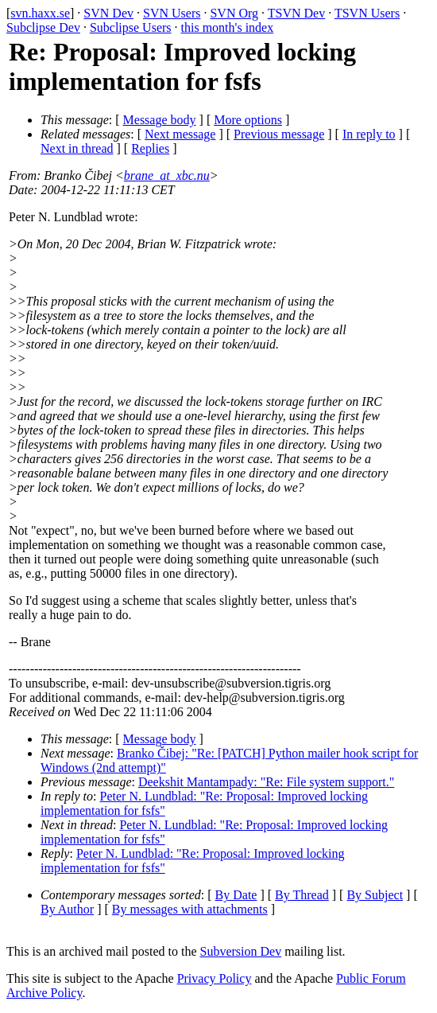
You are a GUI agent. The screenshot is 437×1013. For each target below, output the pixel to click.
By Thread (302, 895)
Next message (180, 134)
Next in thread (77, 148)
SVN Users (171, 13)
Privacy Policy (214, 978)
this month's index (227, 27)
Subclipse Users (131, 27)
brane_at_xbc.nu (167, 175)
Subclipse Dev (43, 27)
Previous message (279, 134)
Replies (150, 148)
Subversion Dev (241, 951)
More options (248, 120)
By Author (67, 909)
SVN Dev (108, 13)
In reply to (369, 134)
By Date (236, 895)
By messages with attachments (190, 909)
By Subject (374, 895)
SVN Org (234, 13)
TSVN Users (367, 13)
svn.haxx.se (40, 13)
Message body (159, 120)
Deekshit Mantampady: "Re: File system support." (266, 782)
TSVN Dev (296, 13)
